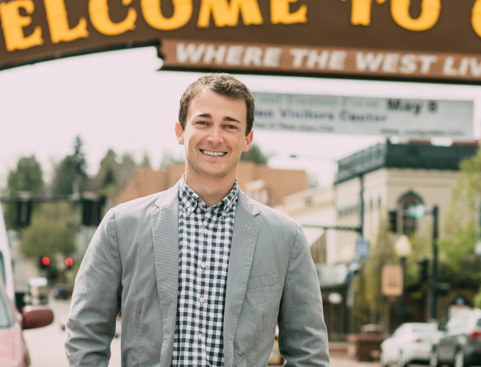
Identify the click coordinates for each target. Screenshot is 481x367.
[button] (240, 355)
